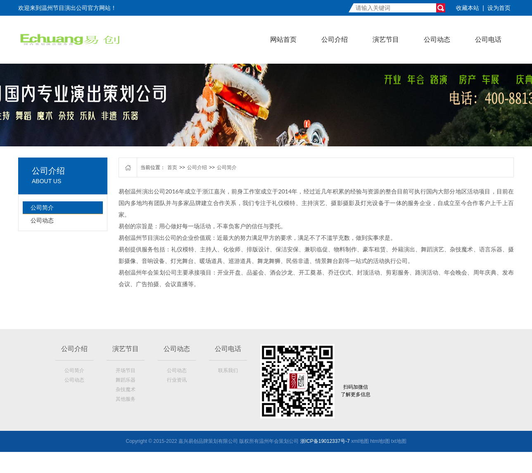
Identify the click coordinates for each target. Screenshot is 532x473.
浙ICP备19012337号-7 (325, 441)
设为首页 (499, 8)
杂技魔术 (125, 389)
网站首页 (283, 39)
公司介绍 (334, 39)
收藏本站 (467, 8)
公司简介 (42, 207)
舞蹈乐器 (125, 380)
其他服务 (125, 399)
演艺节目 (386, 39)
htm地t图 (380, 441)
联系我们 (228, 370)
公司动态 (437, 39)
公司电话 (488, 39)
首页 (172, 167)
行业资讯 (177, 380)
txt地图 (398, 441)
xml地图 (360, 441)
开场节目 (125, 370)
